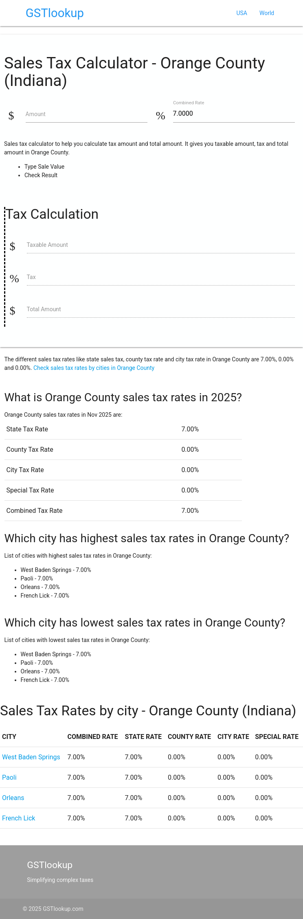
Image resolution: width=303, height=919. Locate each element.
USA (241, 13)
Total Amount (44, 309)
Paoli (9, 777)
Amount (36, 114)
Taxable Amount (47, 245)
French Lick (18, 818)
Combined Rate (188, 103)
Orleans (13, 798)
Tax (31, 277)
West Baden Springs (31, 757)
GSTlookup (55, 13)
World (266, 13)
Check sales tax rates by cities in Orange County (93, 368)
